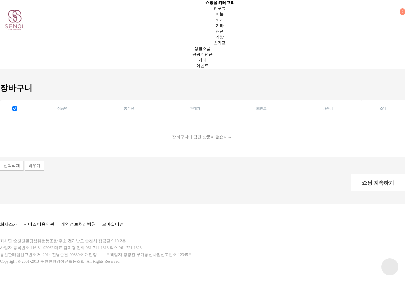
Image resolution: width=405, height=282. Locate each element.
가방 (220, 37)
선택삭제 (12, 165)
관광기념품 (202, 54)
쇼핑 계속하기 (378, 183)
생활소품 (202, 48)
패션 (220, 31)
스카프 (220, 42)
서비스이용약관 (39, 224)
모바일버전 (113, 224)
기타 (220, 25)
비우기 (34, 165)
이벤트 (202, 65)
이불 (220, 14)
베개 (220, 20)
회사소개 (9, 224)
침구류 (220, 8)
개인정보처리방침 (78, 224)
